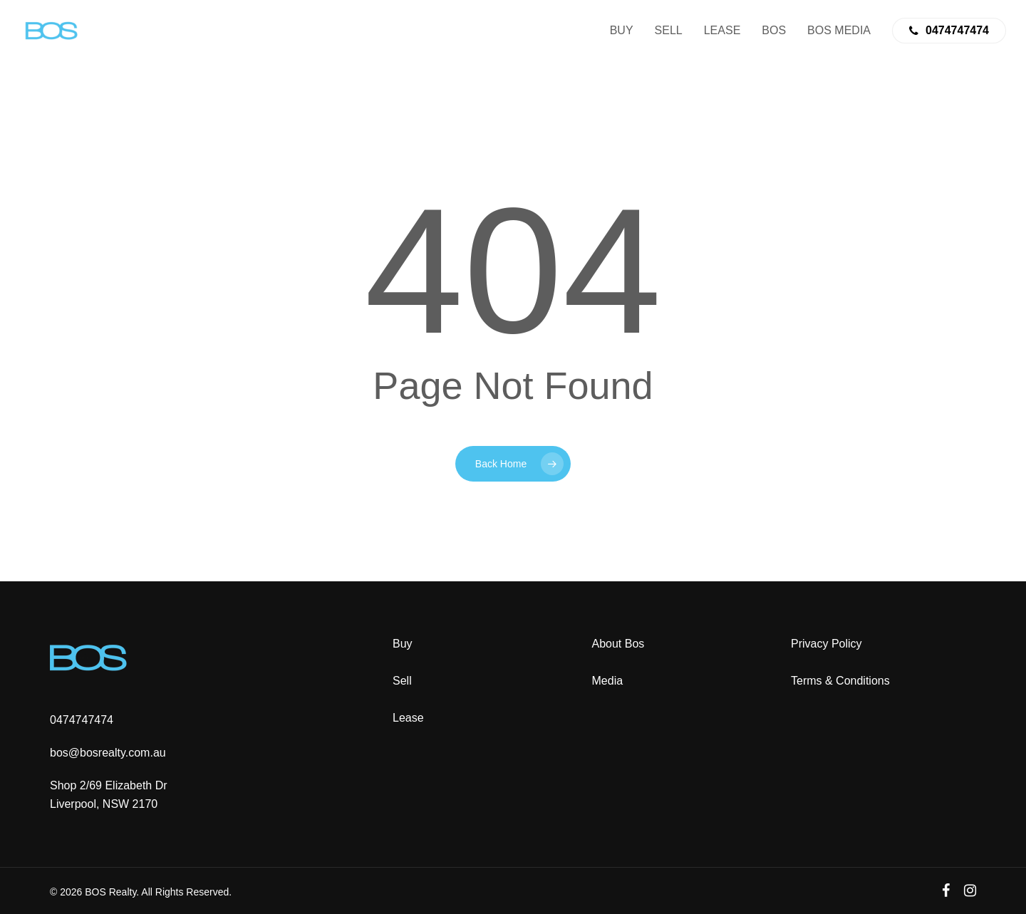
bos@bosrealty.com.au (108, 753)
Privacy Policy (826, 644)
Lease (408, 718)
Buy (403, 644)
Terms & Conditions (840, 681)
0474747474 (81, 720)
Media (607, 681)
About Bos (618, 644)
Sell (402, 681)
